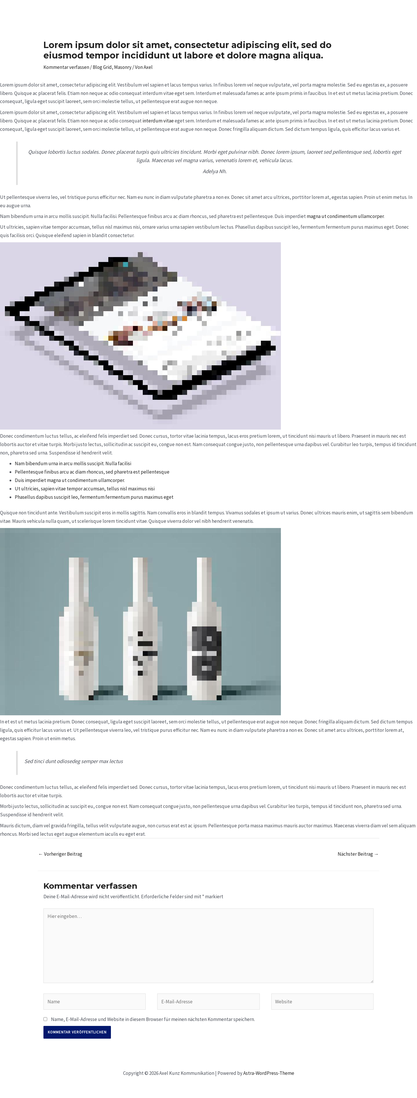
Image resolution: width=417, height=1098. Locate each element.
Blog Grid (102, 67)
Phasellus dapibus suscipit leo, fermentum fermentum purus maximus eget (94, 497)
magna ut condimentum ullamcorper (345, 216)
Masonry (122, 67)
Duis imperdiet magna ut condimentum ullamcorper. (70, 480)
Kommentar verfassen (66, 67)
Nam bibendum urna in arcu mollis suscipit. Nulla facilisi (73, 463)
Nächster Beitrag (358, 854)
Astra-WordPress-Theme (268, 1073)
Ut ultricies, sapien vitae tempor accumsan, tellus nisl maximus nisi (85, 488)
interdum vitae (158, 121)
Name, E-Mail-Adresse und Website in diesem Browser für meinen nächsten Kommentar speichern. (153, 1019)
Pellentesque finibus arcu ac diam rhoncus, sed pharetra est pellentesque (92, 472)
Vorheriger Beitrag (60, 854)
